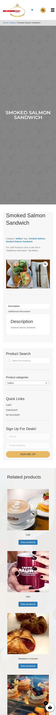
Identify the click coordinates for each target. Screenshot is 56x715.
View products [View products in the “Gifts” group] (27, 604)
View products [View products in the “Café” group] (27, 542)
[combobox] (28, 383)
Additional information (19, 311)
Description (14, 306)
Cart (9, 405)
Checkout (12, 410)
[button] (45, 264)
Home (5, 23)
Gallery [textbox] (27, 383)
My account (13, 415)
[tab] (28, 306)
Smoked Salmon (37, 238)
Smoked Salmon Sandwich (19, 241)
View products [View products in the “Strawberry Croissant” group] (27, 666)
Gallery (13, 23)
